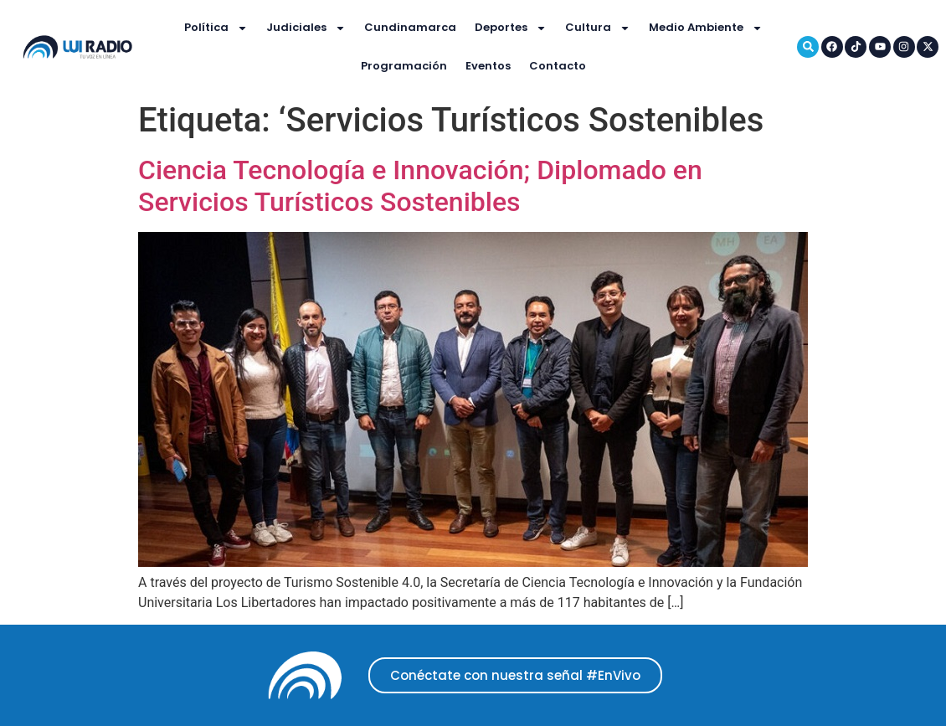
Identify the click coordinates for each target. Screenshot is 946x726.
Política (216, 28)
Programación (404, 66)
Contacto (557, 66)
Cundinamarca (410, 27)
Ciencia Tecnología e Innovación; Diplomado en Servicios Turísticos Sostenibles (420, 186)
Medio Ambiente (706, 28)
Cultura (597, 28)
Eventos (488, 66)
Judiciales (306, 28)
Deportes (511, 28)
